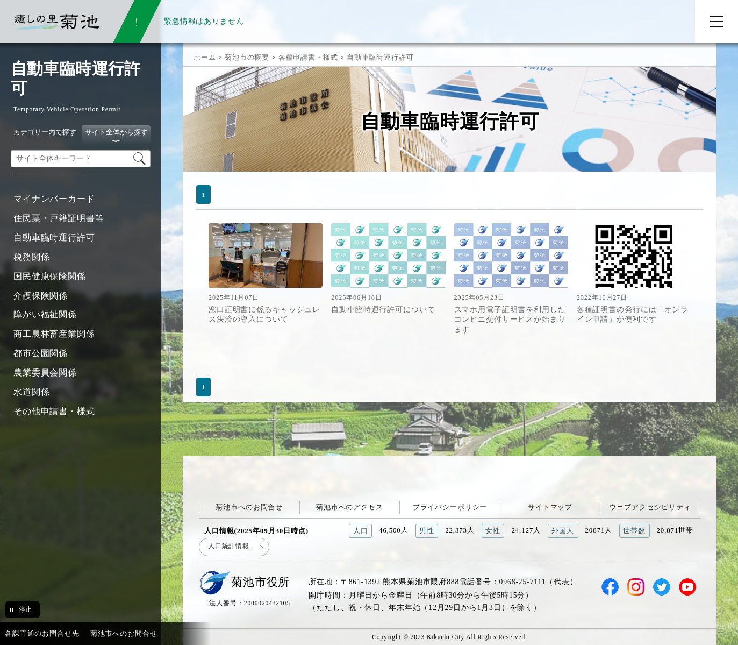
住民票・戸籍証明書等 (58, 218)
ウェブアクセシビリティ (650, 507)
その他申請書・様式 (54, 411)
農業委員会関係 (45, 372)
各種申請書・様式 (308, 57)
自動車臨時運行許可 (54, 237)
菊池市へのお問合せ (249, 507)
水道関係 (31, 391)
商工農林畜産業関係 (54, 333)
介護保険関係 (40, 295)
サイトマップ (550, 507)
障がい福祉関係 (45, 314)
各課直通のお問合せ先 (42, 633)
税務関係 (31, 256)
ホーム (205, 57)
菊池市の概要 (247, 57)
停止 (25, 609)
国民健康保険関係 (49, 276)
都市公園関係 (40, 353)
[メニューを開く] (716, 21)
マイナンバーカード (54, 198)
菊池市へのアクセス (349, 507)
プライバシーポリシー (450, 507)
